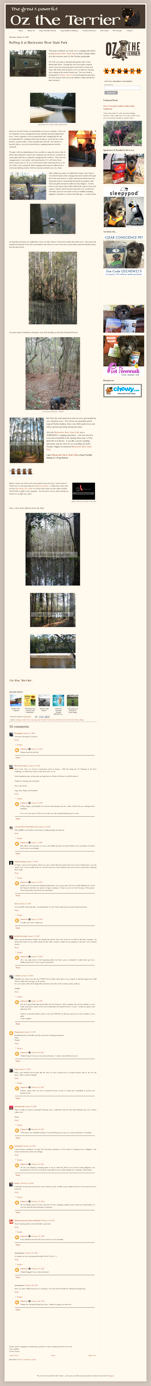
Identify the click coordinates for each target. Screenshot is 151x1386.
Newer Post (14, 1355)
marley (17, 1183)
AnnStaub (18, 1146)
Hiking (81, 720)
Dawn (17, 904)
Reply (17, 740)
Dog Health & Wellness (69, 31)
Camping (18, 720)
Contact (129, 31)
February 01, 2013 (37, 1052)
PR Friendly (117, 31)
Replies (19, 745)
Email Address (108, 85)
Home (20, 31)
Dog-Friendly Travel (59, 720)
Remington (19, 733)
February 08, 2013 (31, 1285)
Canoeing (33, 720)
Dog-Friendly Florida (44, 720)
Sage (17, 1069)
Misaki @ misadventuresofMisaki (28, 1220)
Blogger (111, 1376)
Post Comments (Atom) (27, 1359)
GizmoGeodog (20, 862)
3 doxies (18, 976)
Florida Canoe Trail (67, 75)
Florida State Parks (72, 720)
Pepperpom (19, 1032)
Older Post (92, 1355)
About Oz (31, 31)
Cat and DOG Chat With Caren (26, 827)
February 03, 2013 (37, 1201)
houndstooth (20, 1106)
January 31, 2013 (29, 733)
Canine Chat (26, 720)
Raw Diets (104, 31)
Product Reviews (89, 31)
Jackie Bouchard (21, 936)
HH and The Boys (21, 766)
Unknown (24, 749)
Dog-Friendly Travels (47, 31)
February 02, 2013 (27, 1183)
